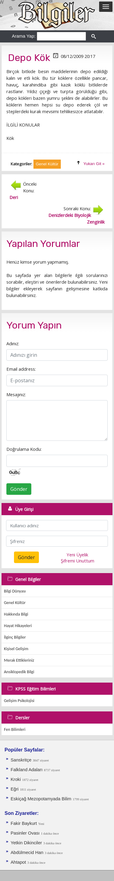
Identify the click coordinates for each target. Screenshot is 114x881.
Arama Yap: (24, 36)
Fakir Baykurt (24, 823)
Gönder (18, 489)
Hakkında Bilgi (16, 614)
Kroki (16, 779)
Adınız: (12, 343)
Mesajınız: (16, 394)
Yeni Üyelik (77, 555)
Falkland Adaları (27, 769)
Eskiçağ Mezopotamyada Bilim (41, 798)
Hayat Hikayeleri (18, 625)
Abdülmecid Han (27, 852)
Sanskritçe (22, 760)
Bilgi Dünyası (15, 591)
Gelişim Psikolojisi (19, 700)
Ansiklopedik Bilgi (19, 671)
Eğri (15, 789)
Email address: (21, 369)
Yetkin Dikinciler (26, 842)
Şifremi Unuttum (77, 561)
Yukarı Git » (94, 163)
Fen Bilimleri (14, 729)
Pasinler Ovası (26, 833)
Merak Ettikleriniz (19, 660)
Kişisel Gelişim (16, 648)
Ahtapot (18, 862)
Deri (13, 197)
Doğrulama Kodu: (24, 449)
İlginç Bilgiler (15, 637)
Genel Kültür (15, 602)
